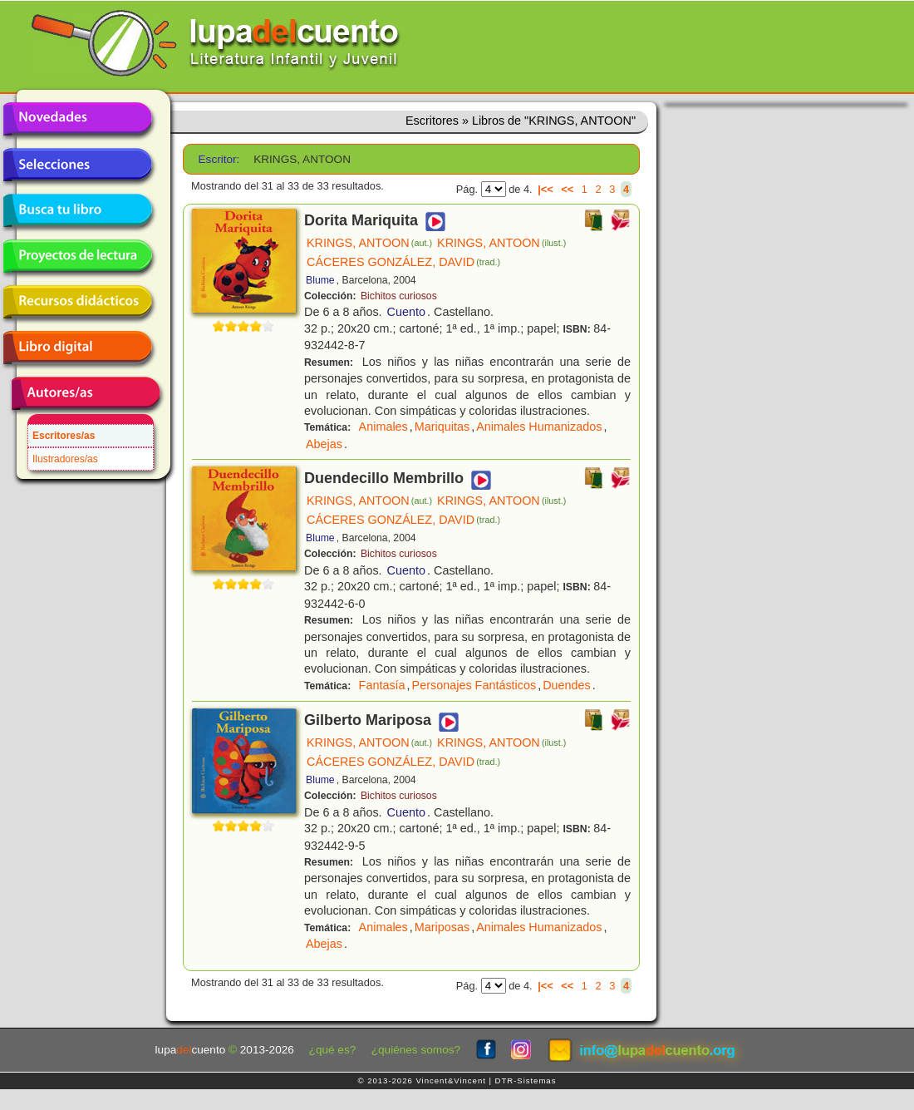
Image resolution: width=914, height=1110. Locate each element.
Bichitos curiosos (399, 296)
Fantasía (382, 685)
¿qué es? (332, 1049)
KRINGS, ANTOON (369, 242)
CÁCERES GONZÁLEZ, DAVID (403, 262)
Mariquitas (442, 426)
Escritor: (219, 159)
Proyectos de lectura (77, 256)
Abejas (324, 444)
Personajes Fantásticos (474, 685)
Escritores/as (63, 436)
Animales (383, 426)
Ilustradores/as (65, 459)
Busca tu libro (77, 210)
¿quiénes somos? (415, 1049)
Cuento (406, 311)
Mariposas (442, 927)
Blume (320, 280)
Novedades (77, 119)
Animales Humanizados (539, 426)
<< (567, 189)
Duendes (567, 685)
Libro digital (77, 347)
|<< (545, 189)
